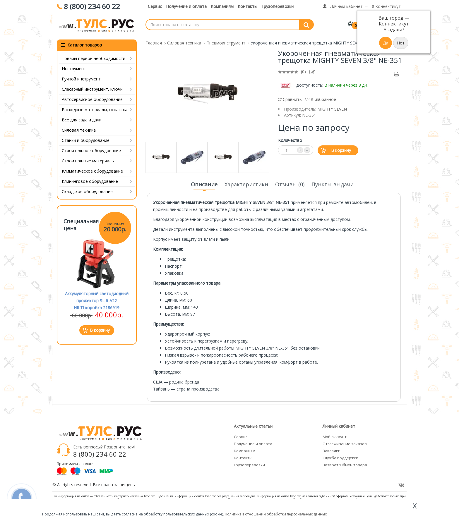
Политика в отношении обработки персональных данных (276, 514)
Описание (204, 184)
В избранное (320, 97)
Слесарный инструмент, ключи (92, 87)
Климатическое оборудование (92, 169)
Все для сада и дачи (82, 118)
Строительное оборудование (91, 149)
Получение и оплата (186, 6)
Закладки (331, 449)
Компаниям (222, 6)
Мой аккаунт (335, 435)
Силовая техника (79, 128)
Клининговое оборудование (90, 179)
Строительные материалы (88, 159)
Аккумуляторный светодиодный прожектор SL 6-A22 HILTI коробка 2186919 (97, 299)
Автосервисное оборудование (92, 97)
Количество (290, 138)
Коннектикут (386, 6)
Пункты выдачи (332, 182)
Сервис (155, 6)
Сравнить (290, 97)
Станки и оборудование (85, 138)
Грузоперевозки (277, 6)
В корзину (341, 148)
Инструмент (74, 67)
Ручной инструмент (81, 77)
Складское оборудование (87, 189)
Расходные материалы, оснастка (94, 108)
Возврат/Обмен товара (345, 463)
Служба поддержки (340, 456)
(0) (303, 70)
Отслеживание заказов (345, 442)
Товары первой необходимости (93, 56)
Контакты (247, 6)
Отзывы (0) (289, 182)
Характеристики (246, 182)
